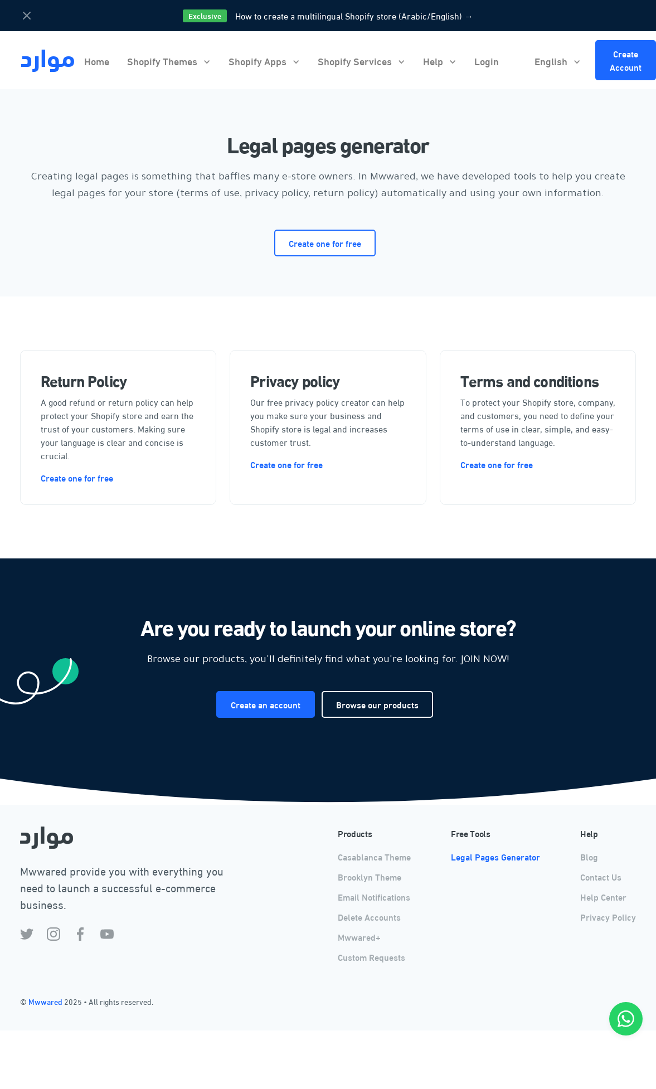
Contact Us (600, 876)
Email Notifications (374, 896)
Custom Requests (371, 957)
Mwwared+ (359, 936)
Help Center (603, 896)
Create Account (626, 60)
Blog (589, 856)
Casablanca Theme (374, 856)
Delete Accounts (369, 916)
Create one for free (325, 243)
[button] (169, 60)
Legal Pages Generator (495, 856)
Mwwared (46, 1001)
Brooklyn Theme (369, 876)
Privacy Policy (608, 916)
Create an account (265, 704)
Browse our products (377, 704)
